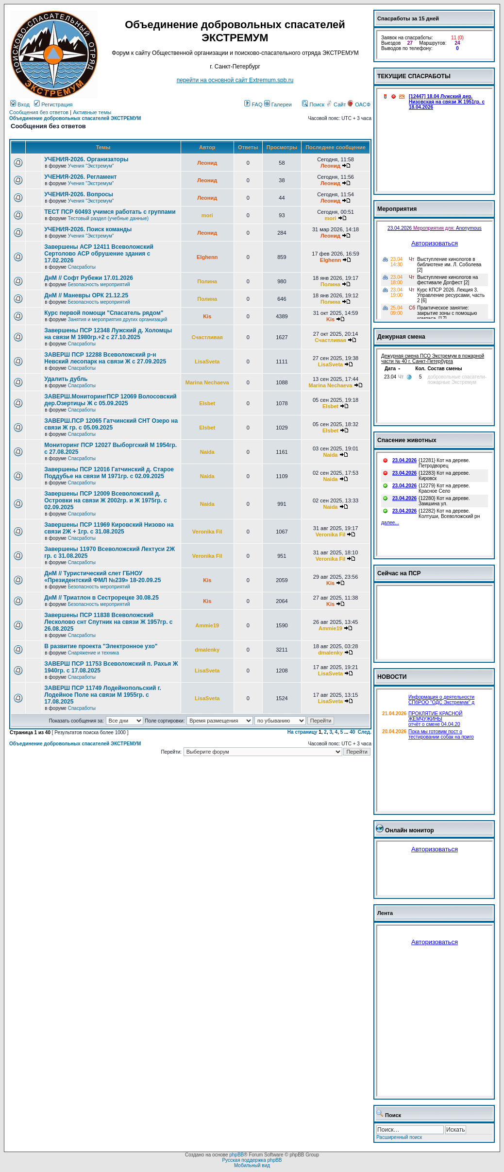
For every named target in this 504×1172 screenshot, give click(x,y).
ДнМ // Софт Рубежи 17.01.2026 (88, 278)
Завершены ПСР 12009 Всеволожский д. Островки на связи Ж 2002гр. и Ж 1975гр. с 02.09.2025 (105, 500)
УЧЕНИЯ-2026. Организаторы (86, 159)
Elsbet (207, 403)
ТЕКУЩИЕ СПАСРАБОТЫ (414, 76)
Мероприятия (397, 209)
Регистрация (53, 104)
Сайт (336, 104)
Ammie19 (207, 625)
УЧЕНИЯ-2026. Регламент (80, 176)
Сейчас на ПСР (399, 573)
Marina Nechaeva (207, 382)
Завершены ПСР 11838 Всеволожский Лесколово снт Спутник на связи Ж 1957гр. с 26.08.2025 (108, 622)
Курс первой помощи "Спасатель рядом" (103, 313)
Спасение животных (407, 440)
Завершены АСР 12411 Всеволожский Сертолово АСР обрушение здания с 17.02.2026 (98, 253)
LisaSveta (207, 361)
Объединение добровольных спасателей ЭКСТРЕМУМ (75, 118)
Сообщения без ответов (38, 112)
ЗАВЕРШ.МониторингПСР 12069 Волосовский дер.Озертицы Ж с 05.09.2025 (110, 400)
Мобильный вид (252, 1165)
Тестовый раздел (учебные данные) (108, 218)
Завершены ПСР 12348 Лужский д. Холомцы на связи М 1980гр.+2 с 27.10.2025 (108, 334)
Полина (207, 281)
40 (352, 732)
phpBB (236, 1154)
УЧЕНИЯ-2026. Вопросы (78, 194)
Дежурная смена (401, 336)
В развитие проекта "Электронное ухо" (100, 646)
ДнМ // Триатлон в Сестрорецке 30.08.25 (101, 597)
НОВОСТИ (392, 676)
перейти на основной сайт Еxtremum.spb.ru (235, 80)
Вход (20, 104)
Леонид (207, 163)
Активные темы (92, 112)
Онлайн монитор (409, 830)
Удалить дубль (65, 379)
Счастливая (207, 337)
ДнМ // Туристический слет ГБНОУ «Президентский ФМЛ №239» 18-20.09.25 (102, 577)
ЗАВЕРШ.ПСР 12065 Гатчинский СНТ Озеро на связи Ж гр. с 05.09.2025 (111, 424)
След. (364, 732)
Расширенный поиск (399, 1137)
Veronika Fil (207, 531)
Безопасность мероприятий (99, 284)
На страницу (302, 732)
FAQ (253, 104)
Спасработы (82, 267)
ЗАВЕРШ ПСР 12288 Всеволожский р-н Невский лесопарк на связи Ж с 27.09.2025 (105, 358)
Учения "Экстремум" (91, 166)
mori (207, 215)
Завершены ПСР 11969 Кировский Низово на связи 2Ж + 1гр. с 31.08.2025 (108, 528)
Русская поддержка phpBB (252, 1160)
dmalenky (207, 650)
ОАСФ (359, 104)
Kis (207, 316)
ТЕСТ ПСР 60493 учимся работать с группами (109, 211)
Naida (207, 452)
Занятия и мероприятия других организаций (118, 319)
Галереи (278, 104)
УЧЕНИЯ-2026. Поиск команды (88, 229)
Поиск (313, 104)
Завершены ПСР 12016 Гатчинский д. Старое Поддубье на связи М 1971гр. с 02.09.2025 (109, 473)
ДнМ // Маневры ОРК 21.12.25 (86, 295)
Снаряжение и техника (93, 652)
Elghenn (207, 257)
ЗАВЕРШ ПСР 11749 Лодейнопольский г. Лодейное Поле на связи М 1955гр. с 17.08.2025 (102, 695)
